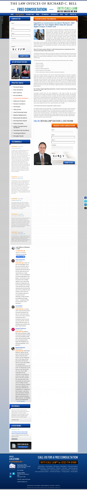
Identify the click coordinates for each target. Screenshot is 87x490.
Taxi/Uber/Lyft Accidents (21, 131)
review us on (20, 257)
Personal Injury (18, 88)
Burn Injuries (17, 93)
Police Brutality (18, 124)
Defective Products (19, 102)
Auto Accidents (18, 91)
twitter (85, 201)
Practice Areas (20, 15)
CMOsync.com (57, 488)
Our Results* (54, 15)
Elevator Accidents (19, 105)
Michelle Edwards (20, 348)
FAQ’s (66, 15)
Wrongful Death (18, 137)
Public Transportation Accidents (20, 127)
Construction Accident (52, 23)
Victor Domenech (20, 260)
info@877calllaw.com (22, 482)
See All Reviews (21, 402)
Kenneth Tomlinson (21, 329)
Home (12, 15)
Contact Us (73, 15)
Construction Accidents (20, 99)
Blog (61, 15)
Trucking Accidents (19, 134)
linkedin (85, 204)
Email (53, 135)
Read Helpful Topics (22, 448)
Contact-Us (57, 486)
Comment (54, 145)
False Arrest (17, 110)
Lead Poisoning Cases (20, 113)
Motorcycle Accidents (20, 119)
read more (14, 440)
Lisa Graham (19, 306)
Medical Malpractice (19, 116)
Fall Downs (16, 108)
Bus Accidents (17, 96)
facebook (85, 197)
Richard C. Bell (30, 15)
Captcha (53, 153)
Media (37, 15)
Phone (53, 140)
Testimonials (45, 15)
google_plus (85, 208)
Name (53, 130)
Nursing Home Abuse (20, 122)
